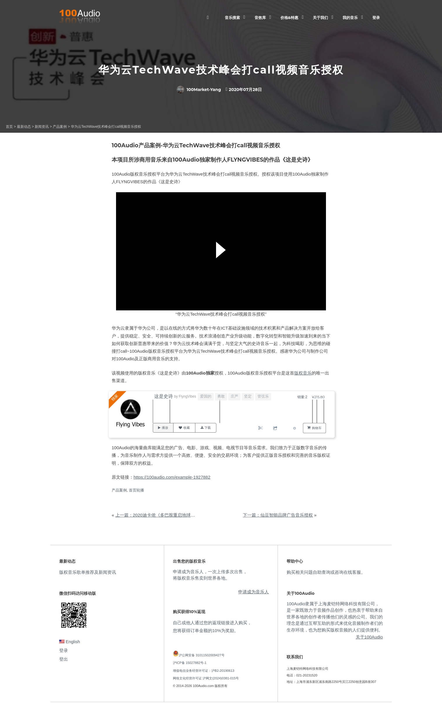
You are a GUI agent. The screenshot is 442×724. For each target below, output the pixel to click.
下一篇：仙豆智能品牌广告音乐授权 (278, 515)
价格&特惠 (289, 17)
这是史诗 (164, 396)
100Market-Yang (199, 89)
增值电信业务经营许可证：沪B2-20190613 (203, 670)
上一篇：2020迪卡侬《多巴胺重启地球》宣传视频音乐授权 (172, 515)
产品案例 (119, 490)
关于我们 (320, 17)
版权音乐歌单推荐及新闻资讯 (87, 572)
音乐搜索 (232, 17)
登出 (63, 659)
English (69, 641)
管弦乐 (263, 396)
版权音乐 (303, 372)
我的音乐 (350, 17)
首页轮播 (136, 490)
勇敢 (221, 396)
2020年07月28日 (245, 89)
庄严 (234, 396)
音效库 (260, 17)
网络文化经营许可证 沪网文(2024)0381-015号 (206, 678)
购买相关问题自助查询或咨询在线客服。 (326, 572)
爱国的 (206, 396)
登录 (376, 17)
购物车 (317, 428)
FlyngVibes (187, 396)
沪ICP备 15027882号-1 (189, 662)
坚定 (248, 396)
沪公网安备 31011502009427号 (201, 655)
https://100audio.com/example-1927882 (172, 477)
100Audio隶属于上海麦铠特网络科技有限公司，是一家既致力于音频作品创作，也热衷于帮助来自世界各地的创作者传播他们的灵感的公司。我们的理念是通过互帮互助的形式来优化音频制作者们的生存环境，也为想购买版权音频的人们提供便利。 (335, 616)
